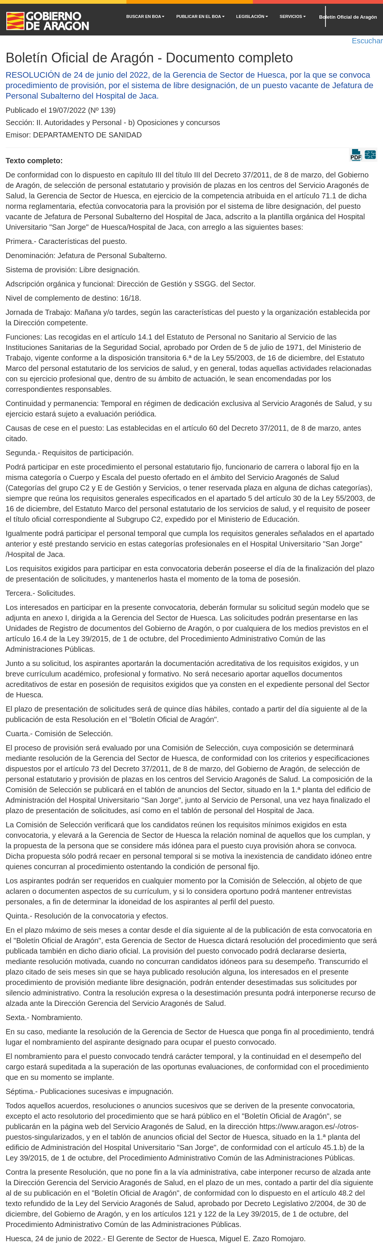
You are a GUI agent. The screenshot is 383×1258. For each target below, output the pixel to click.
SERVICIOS (293, 16)
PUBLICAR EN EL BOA (200, 16)
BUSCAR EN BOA (145, 16)
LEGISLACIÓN (252, 16)
